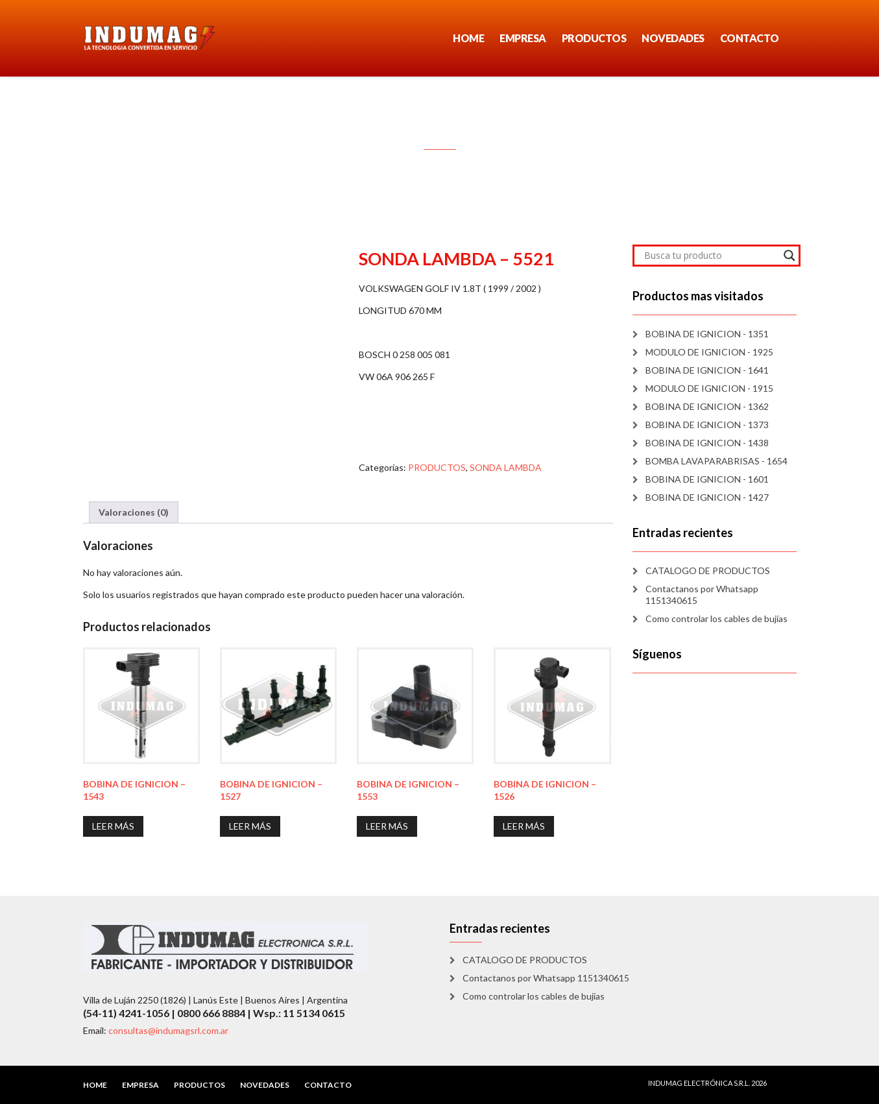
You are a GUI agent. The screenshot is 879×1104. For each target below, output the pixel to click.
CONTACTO (749, 38)
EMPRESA (523, 38)
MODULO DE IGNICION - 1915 (709, 388)
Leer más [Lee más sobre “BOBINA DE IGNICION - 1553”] (387, 826)
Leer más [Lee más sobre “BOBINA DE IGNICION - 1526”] (524, 826)
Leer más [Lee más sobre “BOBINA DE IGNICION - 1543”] (113, 826)
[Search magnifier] (789, 255)
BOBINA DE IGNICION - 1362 (707, 406)
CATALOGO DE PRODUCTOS (707, 570)
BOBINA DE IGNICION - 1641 (707, 370)
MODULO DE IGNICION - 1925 (709, 351)
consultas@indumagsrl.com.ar (168, 1030)
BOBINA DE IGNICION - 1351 (707, 333)
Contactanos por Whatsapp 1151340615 (701, 594)
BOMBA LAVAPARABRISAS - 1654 (716, 460)
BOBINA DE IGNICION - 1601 (707, 479)
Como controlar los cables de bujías (716, 618)
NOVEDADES (673, 38)
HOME (468, 38)
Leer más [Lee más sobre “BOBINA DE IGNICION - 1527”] (250, 826)
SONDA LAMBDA (506, 467)
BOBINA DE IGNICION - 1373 (707, 424)
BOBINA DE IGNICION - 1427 (707, 497)
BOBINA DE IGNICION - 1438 (707, 442)
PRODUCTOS (594, 38)
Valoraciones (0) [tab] (134, 512)
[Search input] (710, 255)
